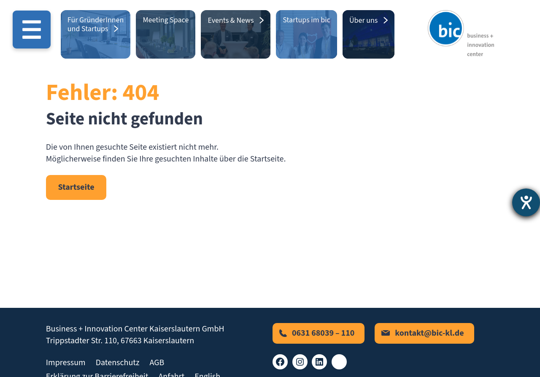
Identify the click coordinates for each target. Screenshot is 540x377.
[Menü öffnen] (31, 29)
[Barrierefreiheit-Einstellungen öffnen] (526, 202)
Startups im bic (306, 20)
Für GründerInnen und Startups (96, 24)
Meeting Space (166, 20)
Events (218, 20)
